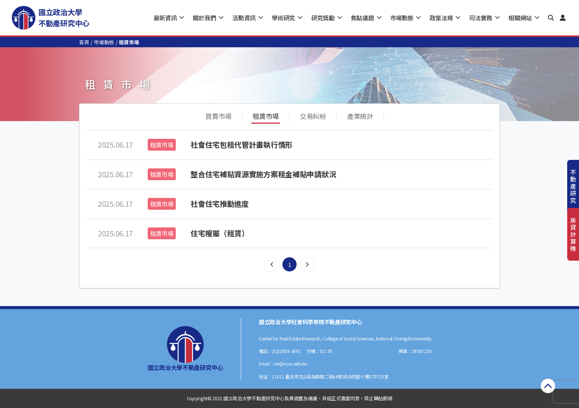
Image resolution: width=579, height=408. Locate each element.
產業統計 (360, 116)
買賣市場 (218, 116)
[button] (551, 17)
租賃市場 (266, 116)
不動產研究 (573, 186)
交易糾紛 (313, 116)
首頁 (84, 42)
